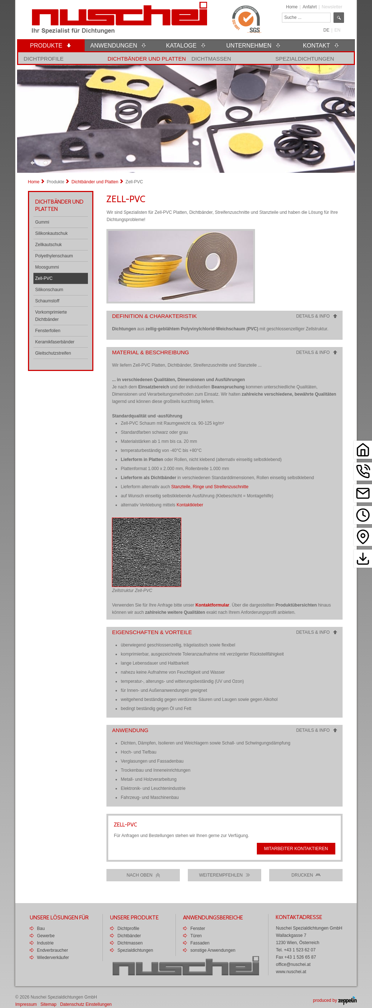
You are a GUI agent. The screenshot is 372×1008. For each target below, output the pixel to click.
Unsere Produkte (134, 917)
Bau (41, 928)
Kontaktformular (212, 605)
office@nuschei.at (293, 964)
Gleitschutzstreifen (53, 353)
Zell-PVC (44, 278)
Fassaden (200, 943)
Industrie (45, 943)
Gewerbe (46, 935)
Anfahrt (310, 6)
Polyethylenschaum (54, 255)
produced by (335, 1000)
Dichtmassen (211, 59)
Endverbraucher (52, 950)
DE (326, 30)
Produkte (55, 181)
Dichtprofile (44, 59)
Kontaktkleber (190, 504)
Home (292, 6)
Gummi (42, 222)
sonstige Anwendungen (212, 950)
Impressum (26, 1004)
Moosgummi (47, 267)
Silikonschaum (49, 289)
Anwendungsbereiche (213, 917)
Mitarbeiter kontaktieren (296, 848)
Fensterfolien (47, 330)
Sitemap (48, 1004)
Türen (196, 935)
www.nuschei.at (291, 971)
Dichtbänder (129, 935)
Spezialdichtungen (304, 59)
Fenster (197, 928)
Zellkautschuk (48, 244)
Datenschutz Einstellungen (86, 1004)
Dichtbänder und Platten (147, 59)
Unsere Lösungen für (59, 917)
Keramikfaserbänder (54, 341)
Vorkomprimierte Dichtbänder (51, 316)
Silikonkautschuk (51, 233)
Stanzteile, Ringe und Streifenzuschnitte (209, 486)
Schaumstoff (47, 300)
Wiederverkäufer (53, 957)
